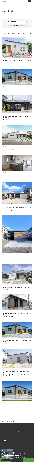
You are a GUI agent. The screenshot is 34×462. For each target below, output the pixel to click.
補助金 (25, 21)
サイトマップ (3, 443)
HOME (2, 421)
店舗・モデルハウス (19, 435)
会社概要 (2, 435)
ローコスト (22, 21)
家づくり (12, 21)
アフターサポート (18, 430)
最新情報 (3, 426)
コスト (17, 427)
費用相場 (18, 21)
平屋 (9, 21)
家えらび (18, 426)
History (18, 431)
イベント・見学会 (4, 440)
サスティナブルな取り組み (4, 436)
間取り (15, 21)
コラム (4, 421)
